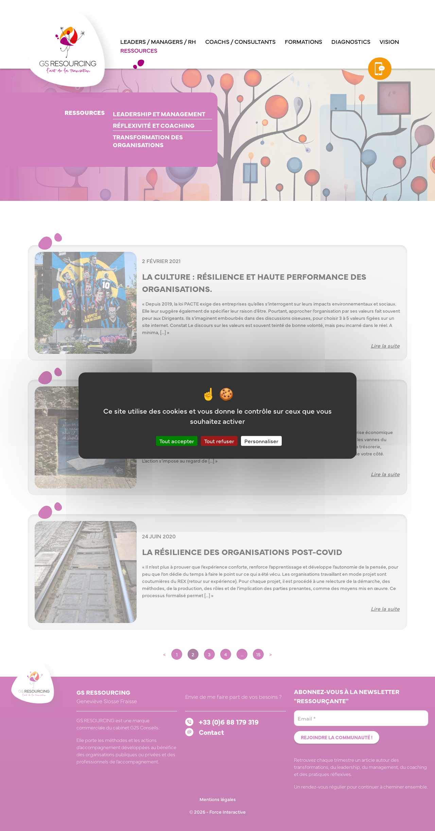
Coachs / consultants (240, 41)
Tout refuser (219, 441)
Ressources (138, 50)
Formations (303, 41)
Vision (389, 41)
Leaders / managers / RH (158, 41)
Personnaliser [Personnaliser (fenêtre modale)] (261, 441)
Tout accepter (176, 441)
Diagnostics (350, 41)
